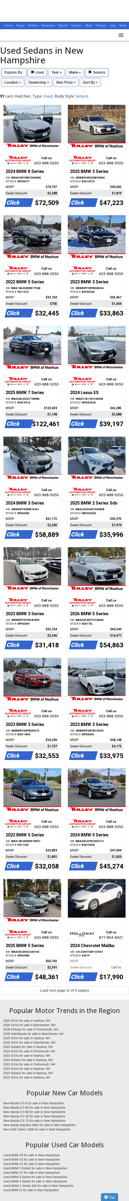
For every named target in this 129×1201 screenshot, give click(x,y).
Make (75, 72)
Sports (63, 26)
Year (56, 72)
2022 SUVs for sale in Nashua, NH (26, 1077)
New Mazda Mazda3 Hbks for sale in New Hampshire (39, 1125)
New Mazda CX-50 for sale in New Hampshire (34, 1107)
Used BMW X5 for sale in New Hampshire (31, 1155)
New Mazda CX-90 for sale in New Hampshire (34, 1112)
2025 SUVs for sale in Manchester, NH (29, 1042)
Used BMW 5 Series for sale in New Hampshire (35, 1177)
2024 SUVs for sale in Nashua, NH (26, 1055)
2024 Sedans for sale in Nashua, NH (28, 1060)
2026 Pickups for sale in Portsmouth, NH (30, 1029)
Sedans (96, 72)
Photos (101, 26)
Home (8, 26)
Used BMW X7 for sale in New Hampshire (31, 1172)
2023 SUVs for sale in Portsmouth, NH (29, 1064)
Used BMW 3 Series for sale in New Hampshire (35, 1168)
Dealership (38, 82)
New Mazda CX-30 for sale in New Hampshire (34, 1116)
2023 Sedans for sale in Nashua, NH (28, 1073)
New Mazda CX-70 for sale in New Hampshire (34, 1120)
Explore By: (13, 72)
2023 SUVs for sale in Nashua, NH (26, 1068)
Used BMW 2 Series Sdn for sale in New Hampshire (38, 1185)
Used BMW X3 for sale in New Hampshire (31, 1159)
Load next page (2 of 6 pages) (64, 990)
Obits (89, 26)
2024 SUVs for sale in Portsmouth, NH (29, 1051)
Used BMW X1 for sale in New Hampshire (31, 1164)
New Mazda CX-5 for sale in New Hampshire (33, 1103)
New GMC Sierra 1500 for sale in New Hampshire (36, 1129)
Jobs (113, 26)
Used (37, 72)
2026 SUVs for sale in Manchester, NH (29, 1025)
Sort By (90, 82)
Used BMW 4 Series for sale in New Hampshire (35, 1181)
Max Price (65, 82)
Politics (33, 26)
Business (49, 26)
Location (12, 82)
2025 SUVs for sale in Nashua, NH (26, 1038)
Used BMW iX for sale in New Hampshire (31, 1190)
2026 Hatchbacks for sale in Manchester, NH (33, 1034)
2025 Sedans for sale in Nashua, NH (28, 1047)
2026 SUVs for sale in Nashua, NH (26, 1020)
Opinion (77, 26)
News (20, 26)
